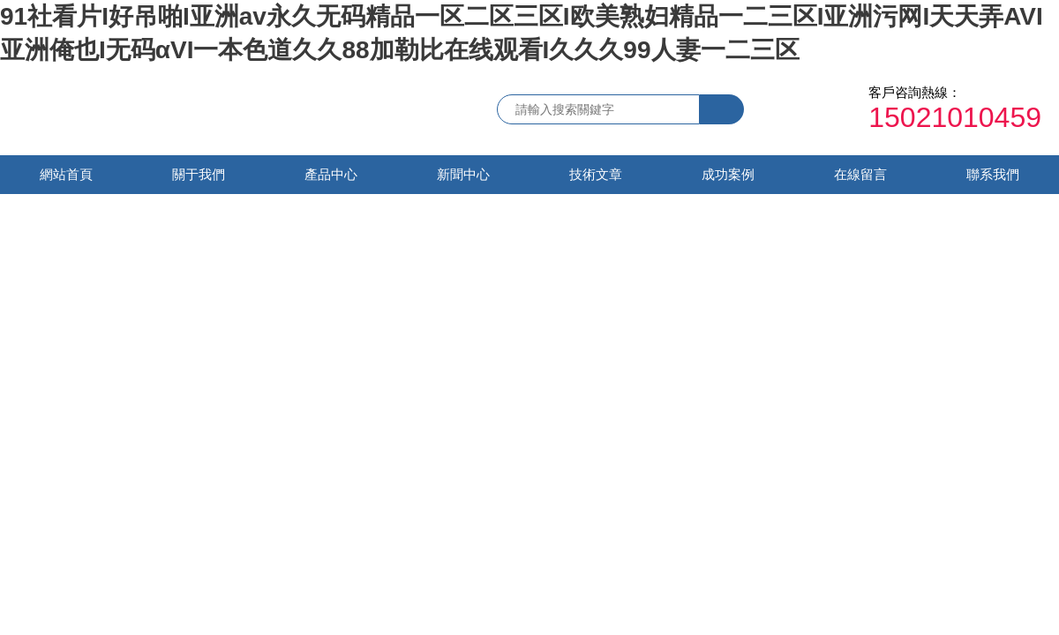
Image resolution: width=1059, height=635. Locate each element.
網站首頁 (66, 174)
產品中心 (330, 174)
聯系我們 (992, 174)
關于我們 (198, 174)
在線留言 (860, 174)
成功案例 (728, 174)
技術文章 (595, 174)
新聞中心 (463, 174)
